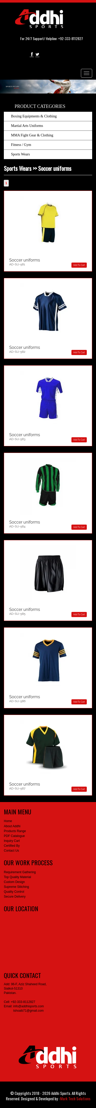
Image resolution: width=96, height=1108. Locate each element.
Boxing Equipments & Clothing (34, 116)
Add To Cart (79, 265)
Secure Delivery (15, 896)
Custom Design (14, 882)
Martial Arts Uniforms (27, 126)
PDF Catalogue (14, 836)
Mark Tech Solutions (75, 1098)
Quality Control (14, 891)
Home (8, 821)
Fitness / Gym (21, 145)
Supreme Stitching (16, 887)
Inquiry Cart (12, 841)
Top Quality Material (17, 877)
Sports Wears (20, 154)
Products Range (15, 831)
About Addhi (12, 826)
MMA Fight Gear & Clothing (32, 135)
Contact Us (11, 850)
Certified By (12, 846)
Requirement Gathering (20, 872)
